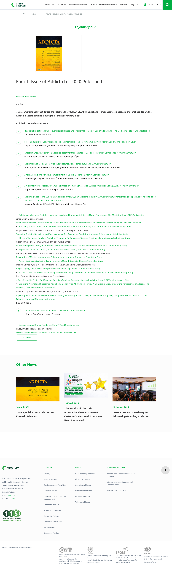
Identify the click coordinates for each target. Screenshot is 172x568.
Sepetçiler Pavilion (51, 533)
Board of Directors (51, 505)
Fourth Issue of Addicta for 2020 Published (64, 14)
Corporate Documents (53, 522)
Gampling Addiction (83, 485)
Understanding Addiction (85, 474)
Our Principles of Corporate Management (55, 497)
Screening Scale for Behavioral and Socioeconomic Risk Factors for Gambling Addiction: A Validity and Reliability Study (80, 141)
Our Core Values (50, 491)
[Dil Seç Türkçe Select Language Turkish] (158, 5)
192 (13, 499)
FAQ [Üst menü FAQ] (132, 5)
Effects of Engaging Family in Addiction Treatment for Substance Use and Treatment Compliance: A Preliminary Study (80, 152)
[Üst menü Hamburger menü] (139, 5)
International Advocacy (116, 490)
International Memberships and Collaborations (120, 483)
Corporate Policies (51, 516)
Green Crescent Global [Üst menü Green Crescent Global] (78, 5)
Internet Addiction (82, 496)
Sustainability (49, 527)
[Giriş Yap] (148, 5)
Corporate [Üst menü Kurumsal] (49, 5)
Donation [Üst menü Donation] (124, 5)
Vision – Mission (50, 479)
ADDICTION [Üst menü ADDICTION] (61, 5)
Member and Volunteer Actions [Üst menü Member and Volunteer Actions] (104, 5)
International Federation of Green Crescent (121, 475)
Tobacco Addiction (82, 502)
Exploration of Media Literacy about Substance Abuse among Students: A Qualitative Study (67, 163)
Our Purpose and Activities (55, 485)
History (47, 474)
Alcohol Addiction (82, 479)
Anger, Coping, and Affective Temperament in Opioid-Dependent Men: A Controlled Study (66, 174)
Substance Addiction (83, 491)
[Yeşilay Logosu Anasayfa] (19, 5)
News (34, 14)
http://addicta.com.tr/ (26, 96)
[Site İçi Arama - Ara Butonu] (167, 5)
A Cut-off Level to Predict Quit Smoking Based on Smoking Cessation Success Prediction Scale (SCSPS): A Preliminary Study (81, 185)
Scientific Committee (52, 510)
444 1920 (11, 495)
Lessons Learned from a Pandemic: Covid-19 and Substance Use (54, 310)
